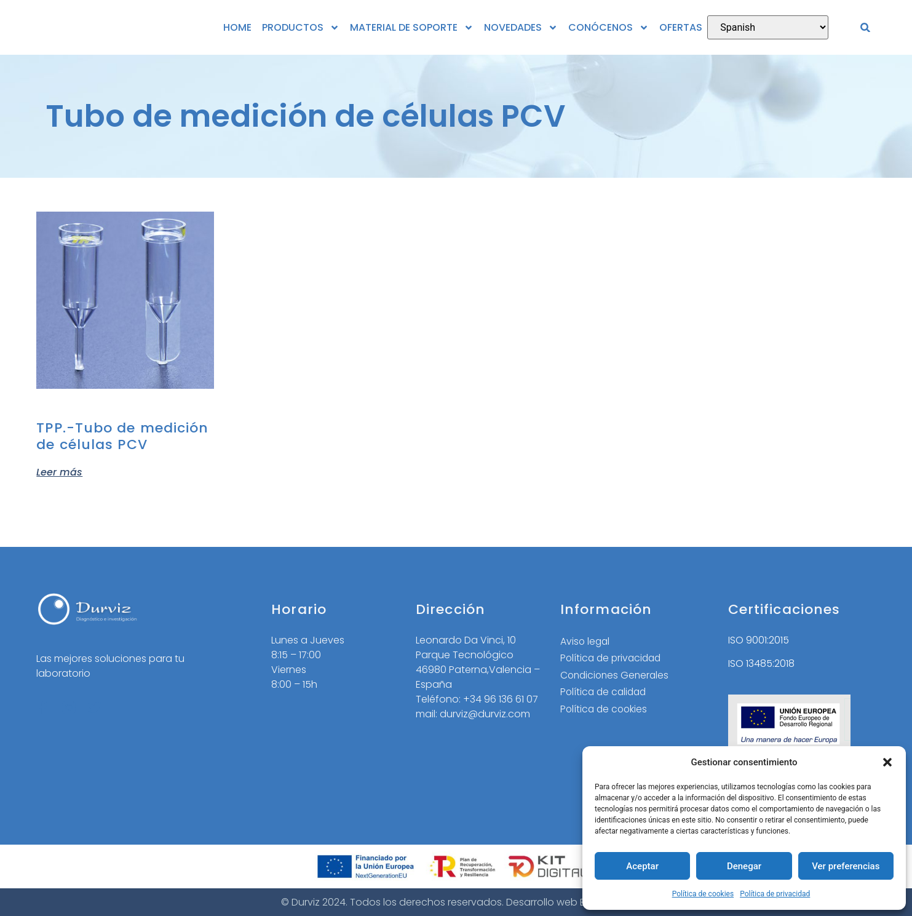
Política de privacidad (775, 894)
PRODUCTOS (300, 28)
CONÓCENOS (608, 28)
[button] (887, 762)
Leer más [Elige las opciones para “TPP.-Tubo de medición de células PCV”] (59, 471)
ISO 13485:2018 (761, 663)
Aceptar (642, 866)
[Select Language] (767, 27)
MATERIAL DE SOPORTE (412, 28)
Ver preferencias (845, 866)
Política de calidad (605, 693)
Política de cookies (703, 894)
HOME (237, 27)
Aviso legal (585, 641)
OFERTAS (680, 27)
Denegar (744, 866)
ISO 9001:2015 (758, 640)
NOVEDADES (521, 28)
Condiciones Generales (616, 676)
